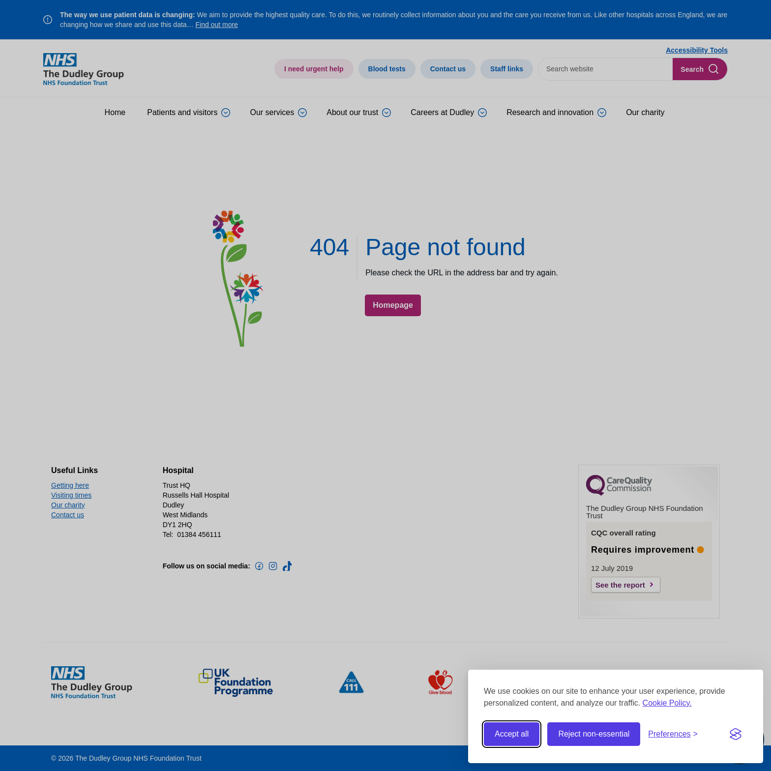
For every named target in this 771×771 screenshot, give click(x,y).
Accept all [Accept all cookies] (512, 734)
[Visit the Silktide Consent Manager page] (735, 734)
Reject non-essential (593, 734)
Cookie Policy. (667, 703)
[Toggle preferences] (673, 734)
